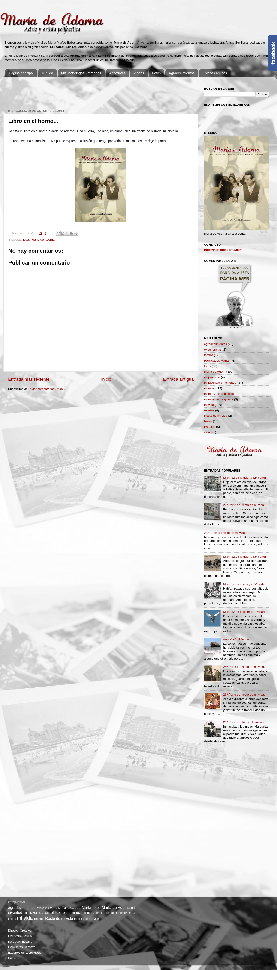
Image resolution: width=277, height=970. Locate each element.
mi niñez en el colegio (219, 393)
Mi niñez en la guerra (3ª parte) (244, 556)
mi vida (209, 405)
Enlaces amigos (215, 73)
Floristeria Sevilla (20, 936)
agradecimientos (215, 344)
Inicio (106, 379)
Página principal (21, 73)
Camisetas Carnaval (22, 947)
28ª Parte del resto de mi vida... (225, 532)
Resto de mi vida (215, 415)
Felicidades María (216, 360)
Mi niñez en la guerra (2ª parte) (244, 477)
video (207, 432)
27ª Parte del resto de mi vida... (244, 505)
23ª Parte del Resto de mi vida (244, 722)
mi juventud (212, 377)
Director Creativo (19, 930)
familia (208, 355)
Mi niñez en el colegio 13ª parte (244, 611)
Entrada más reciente (29, 379)
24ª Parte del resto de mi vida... (244, 667)
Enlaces (13, 958)
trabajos (209, 426)
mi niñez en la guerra (218, 399)
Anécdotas (117, 73)
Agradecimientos (182, 73)
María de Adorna (43, 239)
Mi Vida (47, 73)
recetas (209, 410)
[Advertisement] (92, 90)
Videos (139, 73)
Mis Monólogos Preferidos (81, 73)
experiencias (213, 349)
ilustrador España (20, 941)
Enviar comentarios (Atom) (46, 389)
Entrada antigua (178, 379)
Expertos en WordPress (24, 952)
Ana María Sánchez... (238, 639)
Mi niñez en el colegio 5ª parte (244, 584)
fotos (26, 239)
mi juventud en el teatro (220, 382)
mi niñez (210, 388)
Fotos (156, 73)
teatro (208, 421)
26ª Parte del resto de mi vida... (244, 694)
